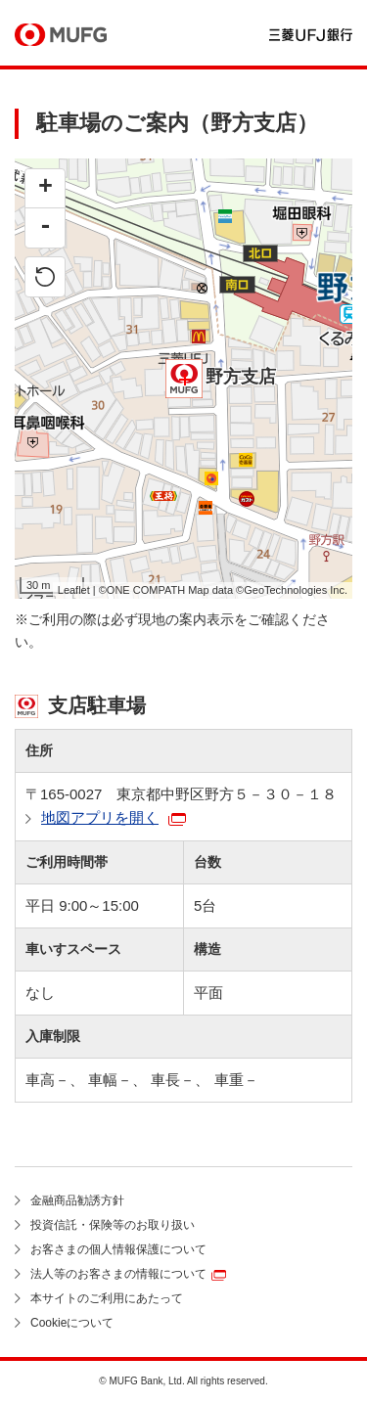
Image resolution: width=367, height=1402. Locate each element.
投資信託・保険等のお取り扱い (112, 1225)
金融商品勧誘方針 (77, 1200)
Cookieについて (72, 1323)
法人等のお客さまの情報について (118, 1274)
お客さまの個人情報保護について (118, 1249)
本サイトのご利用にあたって (106, 1298)
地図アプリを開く (100, 817)
